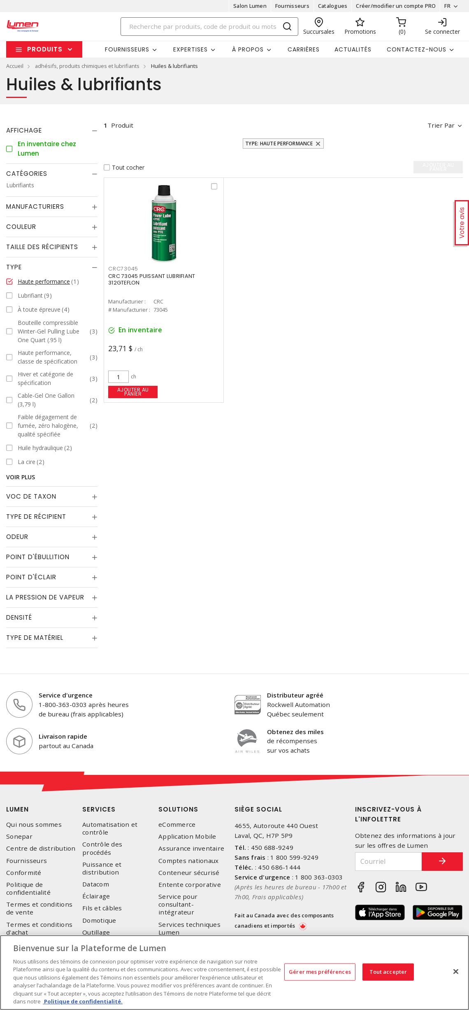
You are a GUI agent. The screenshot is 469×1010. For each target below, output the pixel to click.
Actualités (352, 49)
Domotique (99, 920)
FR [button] (447, 5)
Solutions (178, 809)
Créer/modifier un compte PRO (396, 5)
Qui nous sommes (34, 824)
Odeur (17, 536)
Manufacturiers (35, 206)
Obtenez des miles (295, 732)
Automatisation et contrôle (109, 828)
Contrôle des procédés (102, 848)
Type (14, 267)
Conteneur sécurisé (189, 873)
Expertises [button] (190, 49)
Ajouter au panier (133, 391)
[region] (234, 972)
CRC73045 (123, 268)
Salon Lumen (250, 5)
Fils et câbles (102, 908)
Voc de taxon (31, 496)
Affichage (24, 130)
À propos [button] (248, 49)
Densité (19, 617)
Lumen (17, 809)
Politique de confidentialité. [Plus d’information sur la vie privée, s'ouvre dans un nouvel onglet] (83, 1001)
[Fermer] (456, 971)
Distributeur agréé (295, 695)
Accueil (14, 66)
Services (99, 809)
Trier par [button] (441, 125)
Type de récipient (36, 516)
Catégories (26, 173)
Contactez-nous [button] (416, 49)
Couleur (21, 226)
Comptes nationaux (188, 861)
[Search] (210, 26)
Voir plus (20, 477)
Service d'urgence (66, 695)
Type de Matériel (34, 637)
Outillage (96, 932)
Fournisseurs (292, 5)
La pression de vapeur (45, 597)
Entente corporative (189, 885)
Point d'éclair (31, 577)
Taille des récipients (42, 247)
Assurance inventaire (191, 848)
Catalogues (333, 5)
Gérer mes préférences (320, 971)
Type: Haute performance (279, 143)
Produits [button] (45, 49)
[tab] (52, 130)
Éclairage (96, 896)
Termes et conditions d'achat (39, 928)
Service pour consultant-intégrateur (177, 904)
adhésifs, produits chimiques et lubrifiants (87, 66)
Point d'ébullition (38, 557)
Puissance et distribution (101, 868)
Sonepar (19, 836)
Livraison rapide (63, 736)
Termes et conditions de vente (39, 908)
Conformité (24, 873)
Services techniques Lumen (189, 928)
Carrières (304, 49)
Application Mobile (187, 836)
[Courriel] (389, 861)
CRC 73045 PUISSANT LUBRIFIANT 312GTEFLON (151, 279)
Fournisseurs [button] (127, 49)
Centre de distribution (41, 848)
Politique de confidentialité (28, 888)
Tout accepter (388, 971)
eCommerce (176, 824)
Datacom (95, 884)
